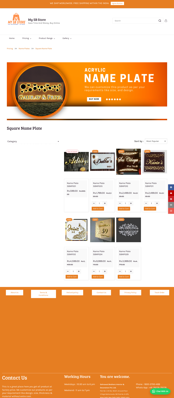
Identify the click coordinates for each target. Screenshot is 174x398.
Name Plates (24, 48)
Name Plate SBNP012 (63, 248)
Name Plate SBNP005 (93, 183)
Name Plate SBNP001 (63, 183)
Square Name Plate (43, 48)
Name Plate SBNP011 (152, 183)
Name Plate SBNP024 (93, 248)
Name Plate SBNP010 (122, 183)
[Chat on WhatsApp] (160, 391)
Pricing (10, 48)
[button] (14, 286)
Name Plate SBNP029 (122, 248)
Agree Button (117, 3)
